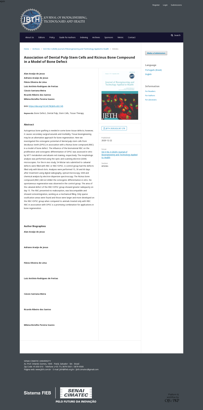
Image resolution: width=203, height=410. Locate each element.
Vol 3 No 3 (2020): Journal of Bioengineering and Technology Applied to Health (76, 49)
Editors (41, 37)
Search (177, 35)
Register (156, 5)
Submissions (176, 5)
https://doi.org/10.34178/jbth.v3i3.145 (46, 106)
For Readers (150, 91)
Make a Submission (156, 53)
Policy (52, 37)
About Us (29, 37)
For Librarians (151, 99)
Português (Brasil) (153, 70)
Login (165, 5)
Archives (96, 37)
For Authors (150, 95)
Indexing (84, 37)
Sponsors (108, 37)
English (148, 74)
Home (26, 49)
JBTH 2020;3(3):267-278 (115, 128)
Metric (120, 37)
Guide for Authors (67, 37)
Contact (131, 37)
